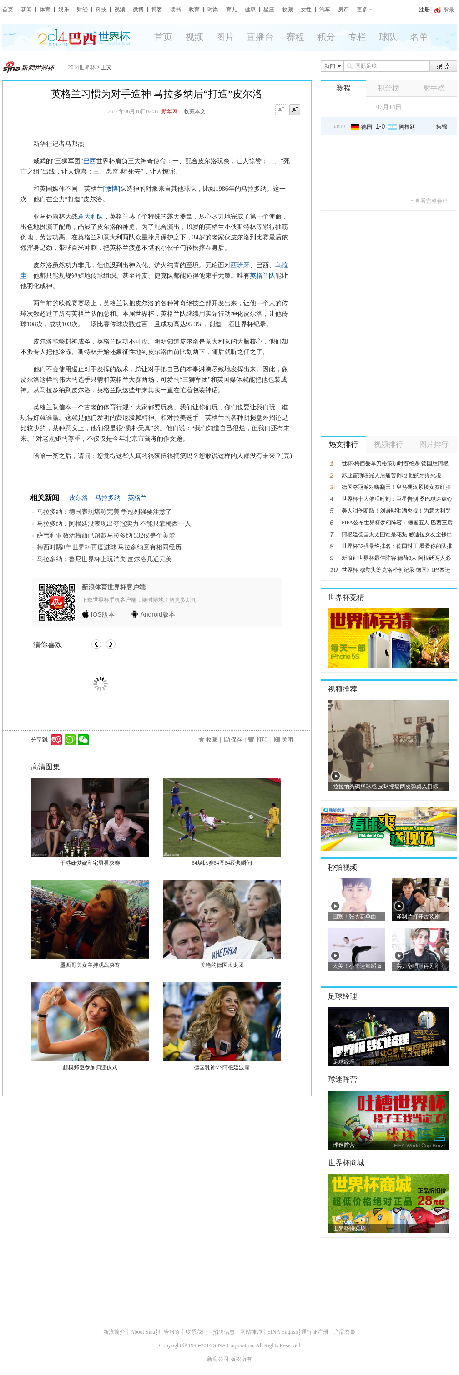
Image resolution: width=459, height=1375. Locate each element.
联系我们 (196, 1332)
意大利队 (90, 216)
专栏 (357, 37)
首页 (7, 9)
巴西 (89, 161)
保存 (236, 740)
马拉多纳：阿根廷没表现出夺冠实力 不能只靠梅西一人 (114, 523)
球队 (388, 37)
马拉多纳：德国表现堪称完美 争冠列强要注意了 (104, 511)
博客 (156, 9)
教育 (194, 9)
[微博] (111, 188)
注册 (424, 9)
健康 (250, 9)
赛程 (295, 37)
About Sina (143, 1332)
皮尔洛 (78, 497)
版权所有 (241, 1359)
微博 (138, 9)
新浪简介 (114, 1332)
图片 (225, 37)
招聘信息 (224, 1332)
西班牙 (240, 265)
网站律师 (251, 1332)
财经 (82, 9)
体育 (45, 9)
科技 (101, 9)
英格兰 (137, 497)
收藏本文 (195, 111)
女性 (306, 9)
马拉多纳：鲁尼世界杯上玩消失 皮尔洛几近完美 (104, 559)
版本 (103, 614)
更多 (362, 9)
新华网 (169, 111)
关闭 (287, 740)
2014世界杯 (82, 67)
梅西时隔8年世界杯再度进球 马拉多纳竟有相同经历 (109, 547)
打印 (262, 740)
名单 (419, 37)
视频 (119, 9)
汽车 (324, 9)
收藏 (287, 9)
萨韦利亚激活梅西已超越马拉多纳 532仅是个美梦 (106, 535)
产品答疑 (345, 1332)
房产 (343, 9)
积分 (326, 37)
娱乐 (63, 9)
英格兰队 (262, 275)
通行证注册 (314, 1332)
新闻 (26, 9)
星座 (268, 9)
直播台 (260, 37)
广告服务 (169, 1332)
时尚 (212, 9)
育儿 (231, 9)
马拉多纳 (108, 497)
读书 (175, 9)
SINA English (282, 1332)
